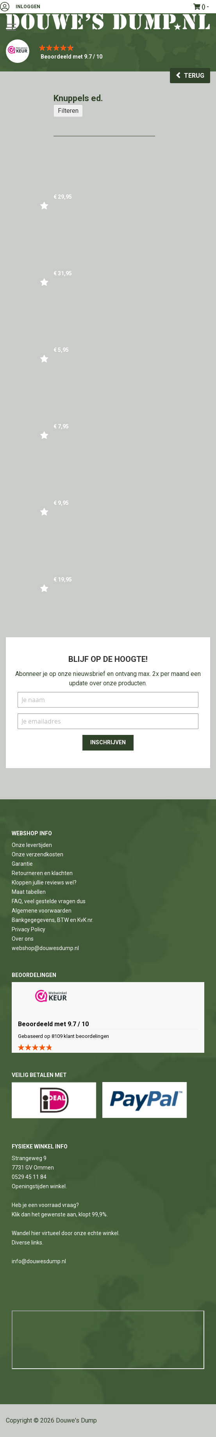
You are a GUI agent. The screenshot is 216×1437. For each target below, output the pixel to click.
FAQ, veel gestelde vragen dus (49, 901)
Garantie (22, 864)
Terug (194, 75)
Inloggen (28, 6)
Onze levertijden (32, 845)
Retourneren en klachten (42, 873)
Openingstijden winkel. (39, 1186)
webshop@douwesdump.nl (45, 948)
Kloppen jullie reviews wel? (44, 882)
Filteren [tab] (68, 110)
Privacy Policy (28, 929)
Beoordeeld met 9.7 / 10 (71, 56)
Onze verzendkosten (37, 854)
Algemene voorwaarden (41, 910)
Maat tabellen (29, 892)
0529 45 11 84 (29, 1177)
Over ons (23, 939)
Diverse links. (27, 1242)
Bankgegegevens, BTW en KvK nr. (52, 920)
